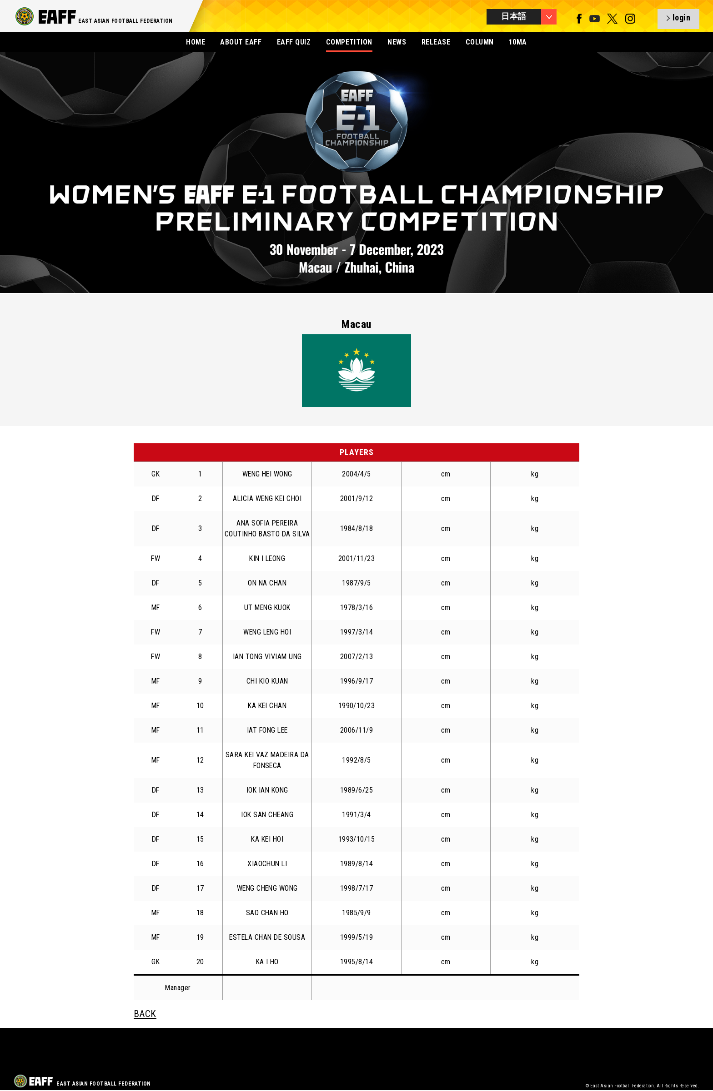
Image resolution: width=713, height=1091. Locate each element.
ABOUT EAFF (240, 42)
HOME (195, 42)
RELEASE (436, 42)
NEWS (396, 42)
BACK (145, 1013)
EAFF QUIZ (294, 42)
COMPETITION (349, 42)
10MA (518, 42)
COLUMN (480, 42)
